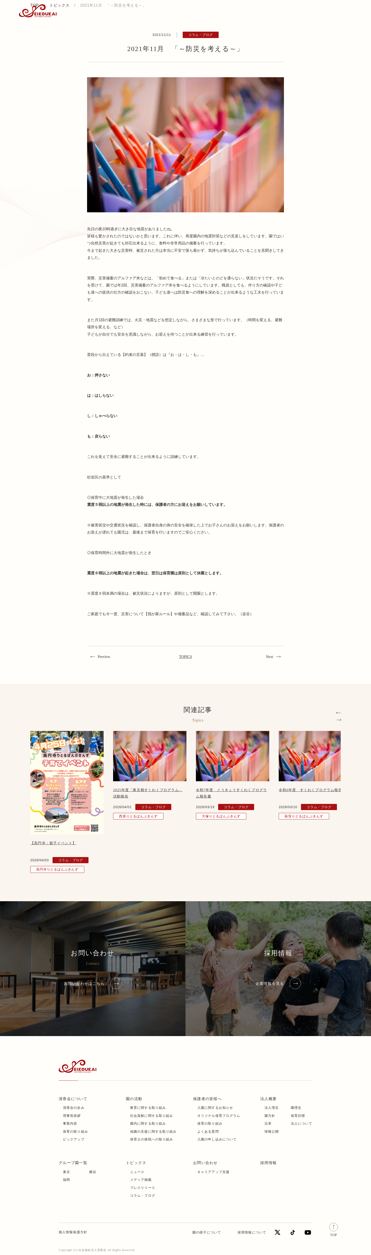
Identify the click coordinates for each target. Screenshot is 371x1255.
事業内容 (70, 1123)
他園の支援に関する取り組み (153, 1131)
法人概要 (268, 1099)
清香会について (73, 1099)
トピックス (86, 11)
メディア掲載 (141, 1180)
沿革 (268, 1123)
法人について (301, 1123)
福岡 (66, 1180)
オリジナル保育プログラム (218, 1116)
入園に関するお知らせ (215, 1108)
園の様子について (206, 1232)
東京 (66, 1172)
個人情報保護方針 (73, 1232)
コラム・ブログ (142, 1195)
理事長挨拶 (72, 1116)
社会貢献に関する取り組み (151, 1116)
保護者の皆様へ (207, 1099)
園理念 (296, 1108)
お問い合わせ (336, 11)
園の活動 (134, 1099)
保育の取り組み (75, 1131)
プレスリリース (142, 1188)
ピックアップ (73, 1139)
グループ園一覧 (73, 1163)
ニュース (137, 1172)
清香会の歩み (73, 1108)
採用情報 (301, 11)
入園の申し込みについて (217, 1139)
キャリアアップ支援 (213, 1172)
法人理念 (272, 1108)
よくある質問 (208, 1131)
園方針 (270, 1116)
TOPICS (185, 657)
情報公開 (272, 1131)
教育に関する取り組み (148, 1108)
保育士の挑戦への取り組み (151, 1139)
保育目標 (298, 1116)
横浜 (92, 1172)
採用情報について (252, 1232)
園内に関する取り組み (148, 1123)
